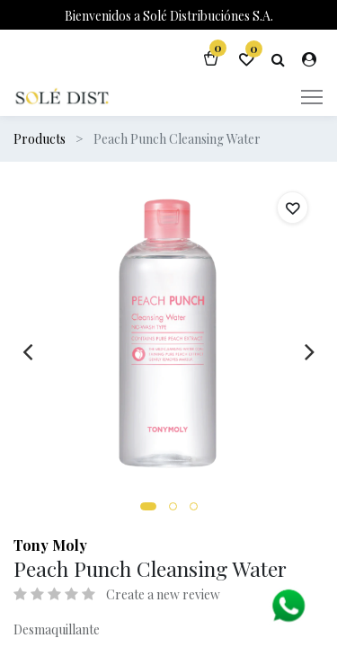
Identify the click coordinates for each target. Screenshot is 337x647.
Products (39, 138)
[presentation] (27, 351)
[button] (148, 506)
